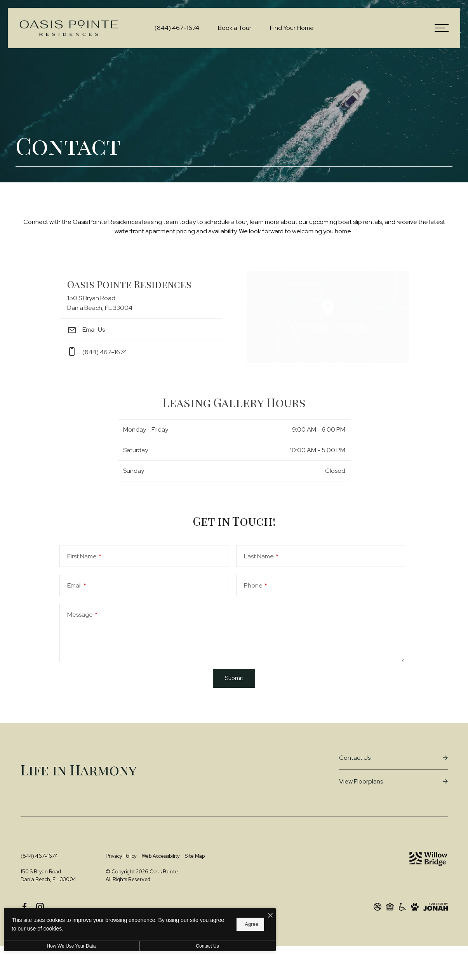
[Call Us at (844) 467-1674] (177, 28)
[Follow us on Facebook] (24, 907)
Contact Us (207, 946)
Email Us (86, 329)
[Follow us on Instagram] (40, 907)
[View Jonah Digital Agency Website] (435, 907)
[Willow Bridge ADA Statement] (402, 907)
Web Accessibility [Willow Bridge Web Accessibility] (161, 856)
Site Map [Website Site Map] (195, 856)
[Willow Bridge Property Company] (428, 859)
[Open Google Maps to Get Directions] (328, 317)
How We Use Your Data (71, 946)
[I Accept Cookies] (270, 915)
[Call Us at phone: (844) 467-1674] (140, 352)
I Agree (250, 924)
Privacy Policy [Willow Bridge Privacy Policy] (121, 856)
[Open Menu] (442, 28)
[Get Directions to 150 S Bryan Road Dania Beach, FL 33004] (140, 295)
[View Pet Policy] (415, 907)
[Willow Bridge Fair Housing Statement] (390, 907)
